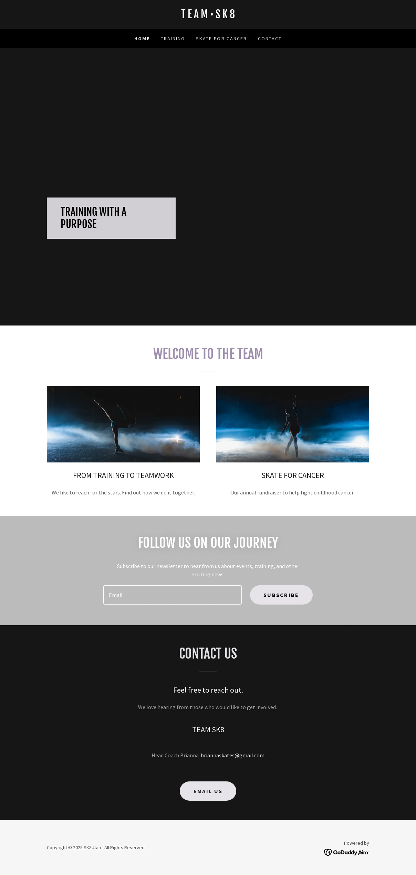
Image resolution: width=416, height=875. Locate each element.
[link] (208, 16)
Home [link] (142, 38)
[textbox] (172, 595)
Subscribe (281, 594)
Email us (208, 791)
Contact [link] (270, 38)
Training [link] (173, 38)
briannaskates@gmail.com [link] (232, 755)
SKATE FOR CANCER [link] (221, 38)
